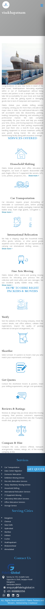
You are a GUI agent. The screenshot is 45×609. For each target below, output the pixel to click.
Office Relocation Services (14, 502)
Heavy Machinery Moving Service (17, 485)
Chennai (7, 521)
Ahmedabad (9, 549)
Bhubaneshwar (10, 546)
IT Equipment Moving (12, 495)
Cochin (7, 539)
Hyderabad (8, 528)
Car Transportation (11, 467)
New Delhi (8, 525)
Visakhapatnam (10, 542)
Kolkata (7, 535)
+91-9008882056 (15, 591)
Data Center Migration (13, 471)
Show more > (33, 176)
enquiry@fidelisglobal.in (20, 587)
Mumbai (7, 532)
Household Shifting (11, 488)
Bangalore (8, 518)
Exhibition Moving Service (14, 478)
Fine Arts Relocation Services (15, 481)
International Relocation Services (17, 492)
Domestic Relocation (12, 474)
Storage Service (10, 505)
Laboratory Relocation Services (16, 498)
